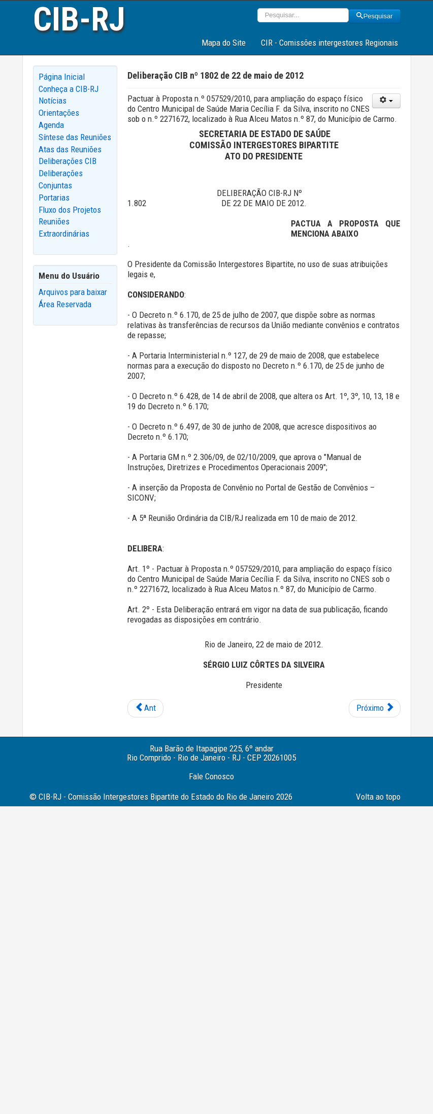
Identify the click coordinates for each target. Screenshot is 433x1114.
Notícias (52, 100)
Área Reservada (65, 304)
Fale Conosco (211, 776)
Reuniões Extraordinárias (64, 227)
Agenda (51, 125)
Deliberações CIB (67, 161)
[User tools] (386, 100)
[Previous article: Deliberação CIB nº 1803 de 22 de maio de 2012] (145, 708)
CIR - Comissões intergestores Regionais (329, 43)
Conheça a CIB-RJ (68, 89)
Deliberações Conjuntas (61, 179)
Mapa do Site (224, 43)
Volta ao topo (378, 797)
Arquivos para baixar (73, 292)
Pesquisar (374, 16)
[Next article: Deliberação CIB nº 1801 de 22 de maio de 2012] (375, 708)
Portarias (54, 197)
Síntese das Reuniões (75, 137)
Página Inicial (62, 77)
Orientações (59, 113)
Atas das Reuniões (70, 149)
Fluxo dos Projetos (70, 210)
